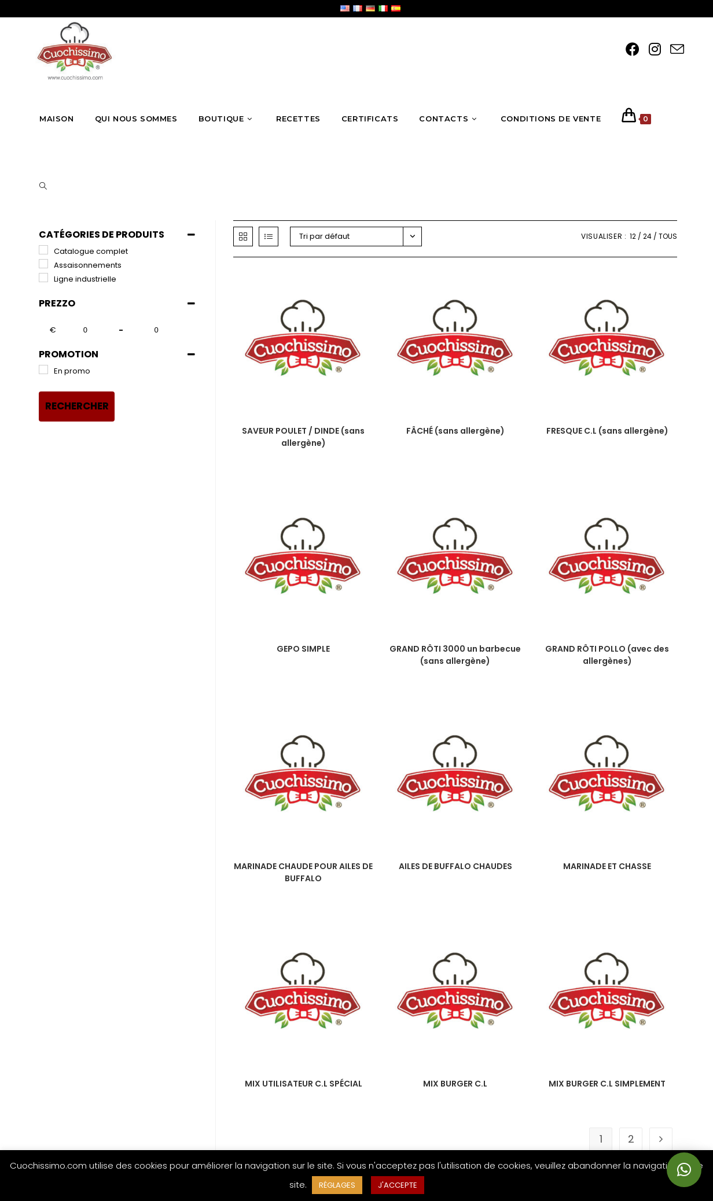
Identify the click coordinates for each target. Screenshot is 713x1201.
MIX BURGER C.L (455, 1083)
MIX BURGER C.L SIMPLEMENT (607, 1083)
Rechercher (77, 406)
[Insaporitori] (43, 263)
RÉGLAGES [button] (337, 1185)
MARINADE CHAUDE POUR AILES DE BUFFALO (303, 872)
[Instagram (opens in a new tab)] (655, 49)
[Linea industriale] (43, 277)
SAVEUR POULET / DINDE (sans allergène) (303, 437)
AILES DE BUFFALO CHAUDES (455, 866)
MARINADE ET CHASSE (607, 866)
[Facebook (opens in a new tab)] (632, 49)
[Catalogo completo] (43, 249)
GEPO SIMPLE (303, 649)
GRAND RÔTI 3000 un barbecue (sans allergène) (455, 655)
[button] (684, 1169)
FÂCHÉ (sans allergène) (455, 431)
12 (633, 236)
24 (647, 236)
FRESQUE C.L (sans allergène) (607, 431)
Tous (668, 236)
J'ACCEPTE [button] (397, 1185)
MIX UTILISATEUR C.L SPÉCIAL (303, 1083)
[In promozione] (43, 369)
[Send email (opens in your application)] (677, 49)
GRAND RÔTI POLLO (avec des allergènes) (607, 655)
